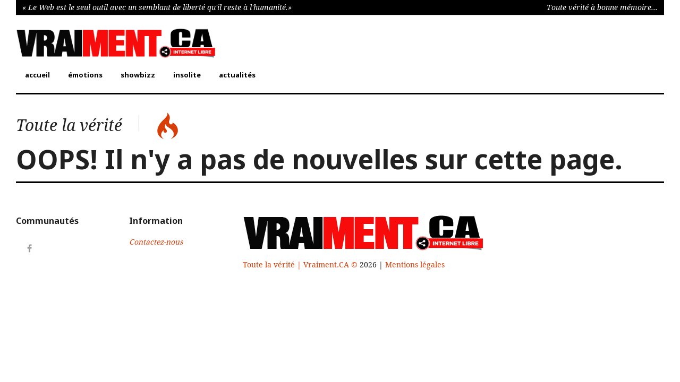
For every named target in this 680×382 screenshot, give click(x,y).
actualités (237, 75)
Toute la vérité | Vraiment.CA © (301, 265)
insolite (187, 75)
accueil (37, 75)
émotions (85, 75)
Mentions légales (415, 265)
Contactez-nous (156, 242)
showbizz (138, 75)
